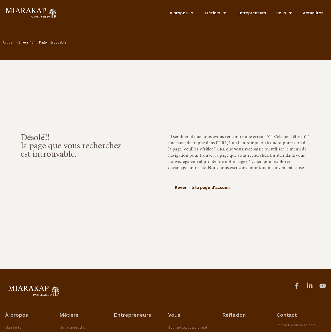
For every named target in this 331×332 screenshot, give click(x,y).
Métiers (216, 13)
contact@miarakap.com (296, 325)
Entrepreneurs (251, 12)
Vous (284, 13)
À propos (182, 13)
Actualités (313, 12)
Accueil (8, 42)
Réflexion (234, 315)
